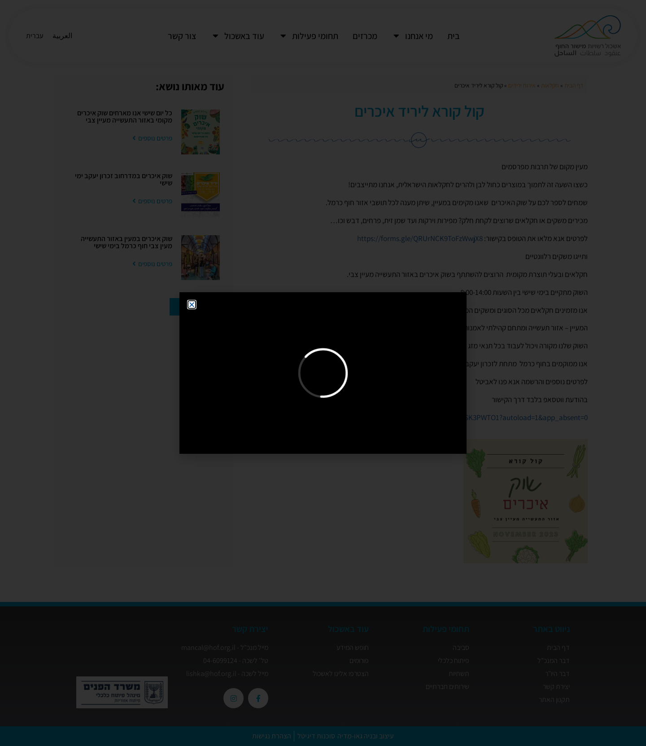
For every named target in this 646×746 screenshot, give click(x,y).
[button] (191, 304)
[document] (323, 373)
